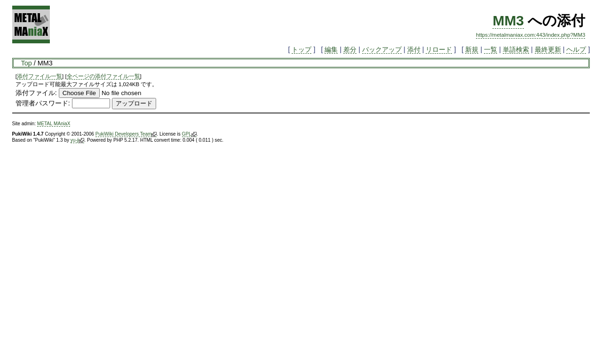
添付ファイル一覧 (39, 76)
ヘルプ (576, 49)
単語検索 (516, 49)
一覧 (490, 49)
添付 (413, 49)
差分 (349, 49)
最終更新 (548, 49)
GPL (189, 134)
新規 (471, 49)
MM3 (508, 20)
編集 (331, 49)
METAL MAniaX (54, 123)
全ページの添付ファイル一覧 (103, 76)
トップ (301, 49)
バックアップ (382, 49)
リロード (439, 49)
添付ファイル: (36, 93)
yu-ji (77, 140)
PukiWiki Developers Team (126, 134)
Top (26, 63)
